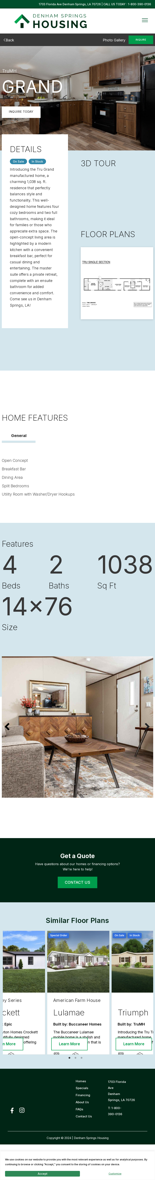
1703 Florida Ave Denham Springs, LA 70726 (70, 4)
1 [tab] (70, 1095)
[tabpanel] (44, 1011)
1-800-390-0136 (139, 4)
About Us (82, 1138)
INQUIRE (141, 39)
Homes (81, 1117)
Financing (83, 1131)
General (18, 436)
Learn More (25, 1079)
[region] (77, 1165)
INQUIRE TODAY (21, 112)
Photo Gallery (114, 40)
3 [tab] (83, 1095)
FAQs (79, 1145)
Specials (82, 1124)
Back (8, 40)
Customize (115, 1173)
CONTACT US (77, 884)
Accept (42, 1173)
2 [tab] (76, 1095)
